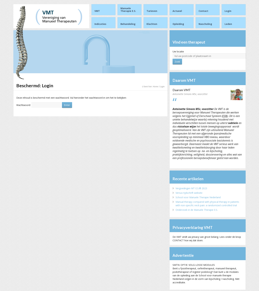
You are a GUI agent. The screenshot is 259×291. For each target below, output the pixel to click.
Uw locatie (178, 51)
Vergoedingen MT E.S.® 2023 (191, 188)
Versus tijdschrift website (189, 192)
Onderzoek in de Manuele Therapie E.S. (197, 209)
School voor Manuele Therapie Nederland (198, 197)
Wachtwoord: (38, 105)
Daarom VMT (182, 90)
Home (155, 86)
